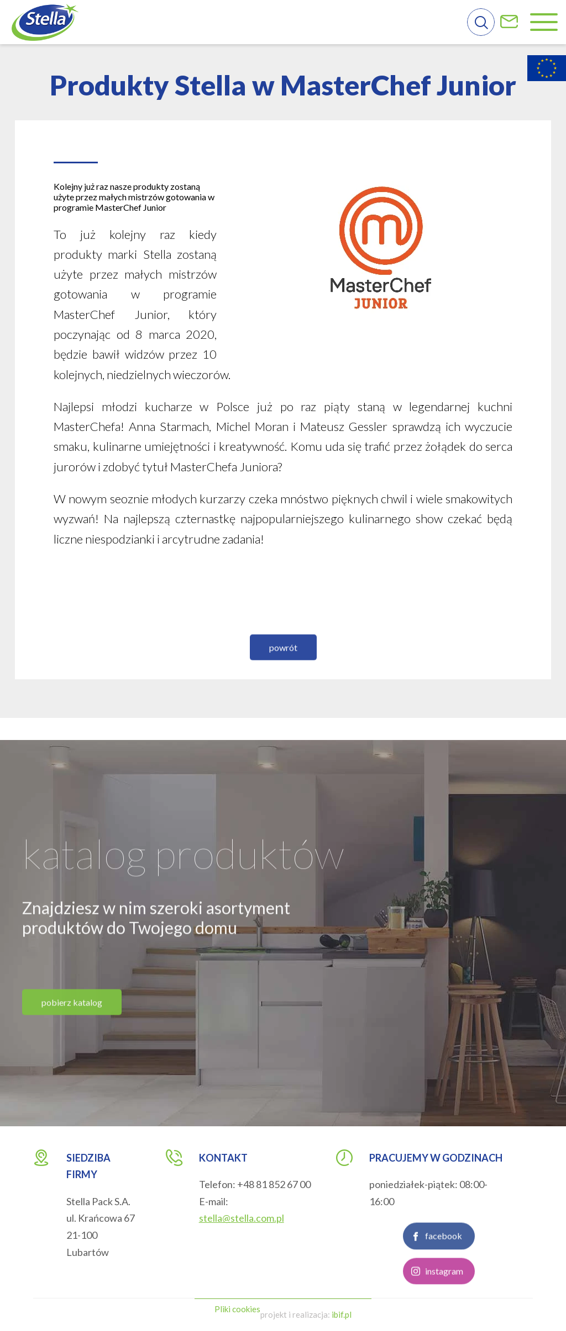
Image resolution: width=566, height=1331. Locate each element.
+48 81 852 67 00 (274, 1184)
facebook (443, 1286)
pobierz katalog (71, 1052)
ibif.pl (342, 1314)
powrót (283, 698)
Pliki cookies (237, 1309)
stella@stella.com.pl (241, 1218)
